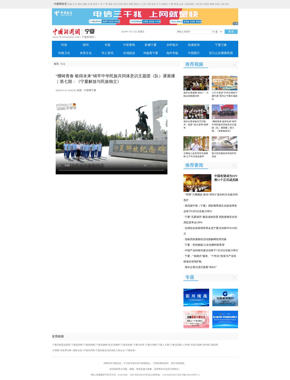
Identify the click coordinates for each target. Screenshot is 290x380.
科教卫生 (64, 53)
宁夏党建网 (101, 344)
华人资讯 (107, 53)
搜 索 (231, 31)
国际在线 (77, 350)
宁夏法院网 (175, 344)
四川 (201, 4)
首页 (56, 63)
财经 (86, 44)
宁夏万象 (221, 44)
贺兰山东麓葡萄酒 (221, 53)
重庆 (80, 4)
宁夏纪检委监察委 (61, 344)
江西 (148, 4)
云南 (222, 4)
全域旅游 (129, 53)
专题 (107, 44)
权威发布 (194, 44)
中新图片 (194, 53)
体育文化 (86, 53)
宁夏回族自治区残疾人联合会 (110, 350)
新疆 (212, 4)
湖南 (131, 4)
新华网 (206, 344)
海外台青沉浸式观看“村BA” (201, 267)
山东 (181, 4)
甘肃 (90, 4)
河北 (115, 4)
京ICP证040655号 (139, 374)
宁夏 (171, 4)
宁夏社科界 (138, 344)
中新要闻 (129, 44)
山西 (186, 4)
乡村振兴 (172, 44)
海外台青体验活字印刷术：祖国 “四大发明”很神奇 (195, 124)
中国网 (55, 350)
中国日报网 (196, 344)
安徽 (69, 4)
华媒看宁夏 (150, 53)
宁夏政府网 (77, 344)
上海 (196, 4)
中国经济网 (88, 350)
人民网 (186, 344)
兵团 (217, 4)
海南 (110, 4)
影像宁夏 (151, 44)
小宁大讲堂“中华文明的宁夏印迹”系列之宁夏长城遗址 (224, 95)
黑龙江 (137, 4)
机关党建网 (114, 344)
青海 (176, 4)
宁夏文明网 (151, 344)
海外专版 (172, 53)
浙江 (227, 4)
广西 (105, 4)
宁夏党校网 (126, 344)
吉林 (153, 4)
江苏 (143, 4)
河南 (120, 4)
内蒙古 (164, 4)
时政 (64, 44)
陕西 (191, 4)
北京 (74, 4)
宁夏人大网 (163, 344)
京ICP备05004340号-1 (188, 374)
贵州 (95, 4)
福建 (85, 4)
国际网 (214, 344)
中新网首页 (60, 4)
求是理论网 (66, 350)
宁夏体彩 (130, 350)
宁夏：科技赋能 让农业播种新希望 (205, 244)
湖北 (125, 4)
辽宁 (158, 4)
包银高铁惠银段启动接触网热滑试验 (205, 239)
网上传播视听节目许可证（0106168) (109, 374)
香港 (207, 4)
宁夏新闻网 (89, 344)
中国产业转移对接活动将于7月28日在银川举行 (211, 250)
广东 (100, 4)
